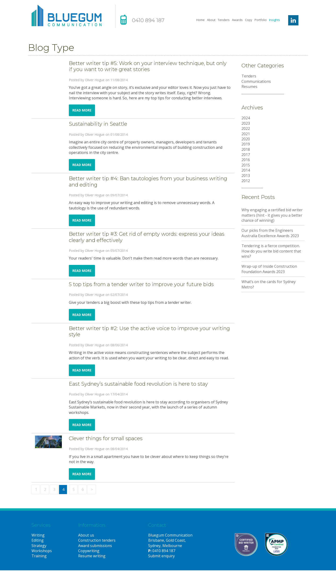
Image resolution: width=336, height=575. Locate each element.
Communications (256, 81)
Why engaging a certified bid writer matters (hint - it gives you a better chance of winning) (272, 215)
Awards (237, 20)
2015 (246, 165)
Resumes (249, 86)
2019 (246, 144)
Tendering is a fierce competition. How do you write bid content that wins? (271, 251)
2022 (246, 128)
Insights (274, 20)
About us (86, 535)
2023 (246, 123)
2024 (246, 118)
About (211, 20)
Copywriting (88, 550)
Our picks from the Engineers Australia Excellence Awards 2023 (270, 233)
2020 (246, 139)
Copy (248, 20)
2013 (246, 175)
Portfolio (261, 20)
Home (200, 20)
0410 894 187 (148, 20)
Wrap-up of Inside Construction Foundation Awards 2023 (269, 269)
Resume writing (91, 555)
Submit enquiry (161, 555)
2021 (246, 133)
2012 (246, 180)
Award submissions (95, 545)
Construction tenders (97, 540)
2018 (246, 149)
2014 (246, 170)
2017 (246, 154)
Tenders (224, 20)
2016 (246, 159)
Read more (81, 110)
